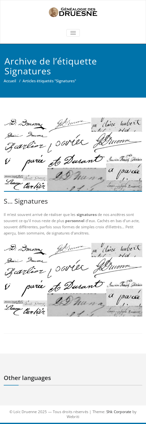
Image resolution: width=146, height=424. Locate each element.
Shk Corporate (118, 411)
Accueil (10, 80)
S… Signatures (26, 201)
